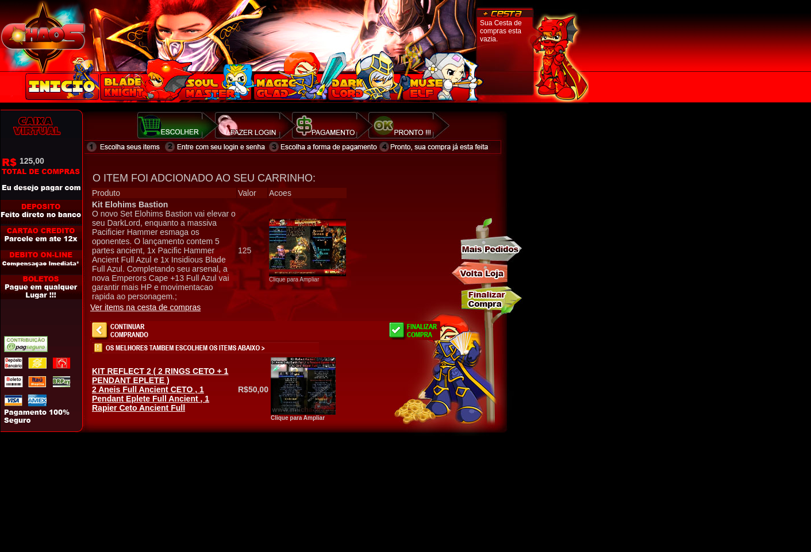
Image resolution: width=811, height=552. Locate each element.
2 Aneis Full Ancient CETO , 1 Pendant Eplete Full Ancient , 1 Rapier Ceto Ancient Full (160, 389)
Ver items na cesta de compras (145, 307)
